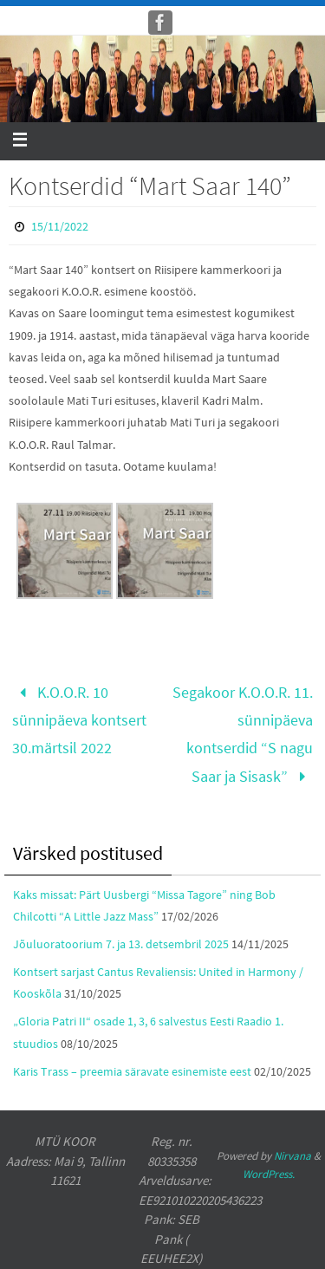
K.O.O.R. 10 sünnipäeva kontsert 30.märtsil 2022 (79, 720)
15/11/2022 (59, 226)
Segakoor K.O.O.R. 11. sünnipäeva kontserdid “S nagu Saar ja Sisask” (242, 734)
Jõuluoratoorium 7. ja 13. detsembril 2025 (121, 944)
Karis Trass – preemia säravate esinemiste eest (132, 1071)
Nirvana (292, 1156)
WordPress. (269, 1174)
